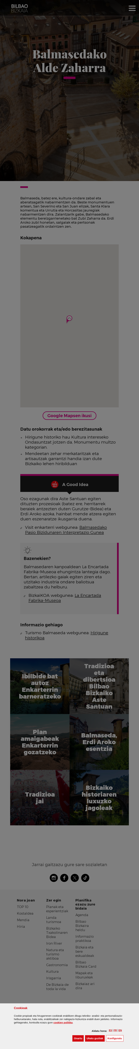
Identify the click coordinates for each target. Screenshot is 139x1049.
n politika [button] (63, 1022)
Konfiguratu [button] (115, 1038)
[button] (110, 1030)
